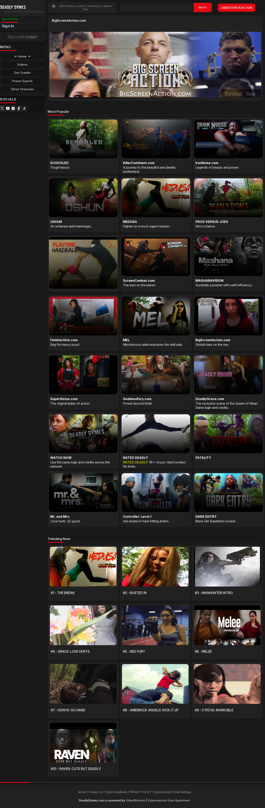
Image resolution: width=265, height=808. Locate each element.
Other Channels (22, 89)
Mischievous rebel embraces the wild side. (153, 345)
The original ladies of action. (70, 403)
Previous (233, 93)
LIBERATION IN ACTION (236, 7)
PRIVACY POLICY (141, 792)
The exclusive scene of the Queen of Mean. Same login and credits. (226, 405)
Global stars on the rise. (68, 25)
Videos (22, 64)
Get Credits (22, 72)
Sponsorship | (163, 792)
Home (22, 56)
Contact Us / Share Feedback (107, 792)
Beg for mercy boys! (64, 345)
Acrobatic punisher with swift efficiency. (223, 285)
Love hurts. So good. (65, 521)
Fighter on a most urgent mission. (146, 226)
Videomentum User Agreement (169, 800)
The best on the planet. (139, 285)
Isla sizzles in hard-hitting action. (146, 521)
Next (250, 93)
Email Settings (182, 792)
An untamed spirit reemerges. (71, 226)
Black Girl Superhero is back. (215, 521)
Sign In (8, 26)
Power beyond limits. (138, 403)
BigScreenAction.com (69, 20)
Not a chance (205, 226)
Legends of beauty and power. (217, 167)
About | (83, 792)
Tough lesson (60, 167)
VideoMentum (135, 800)
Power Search (22, 81)
